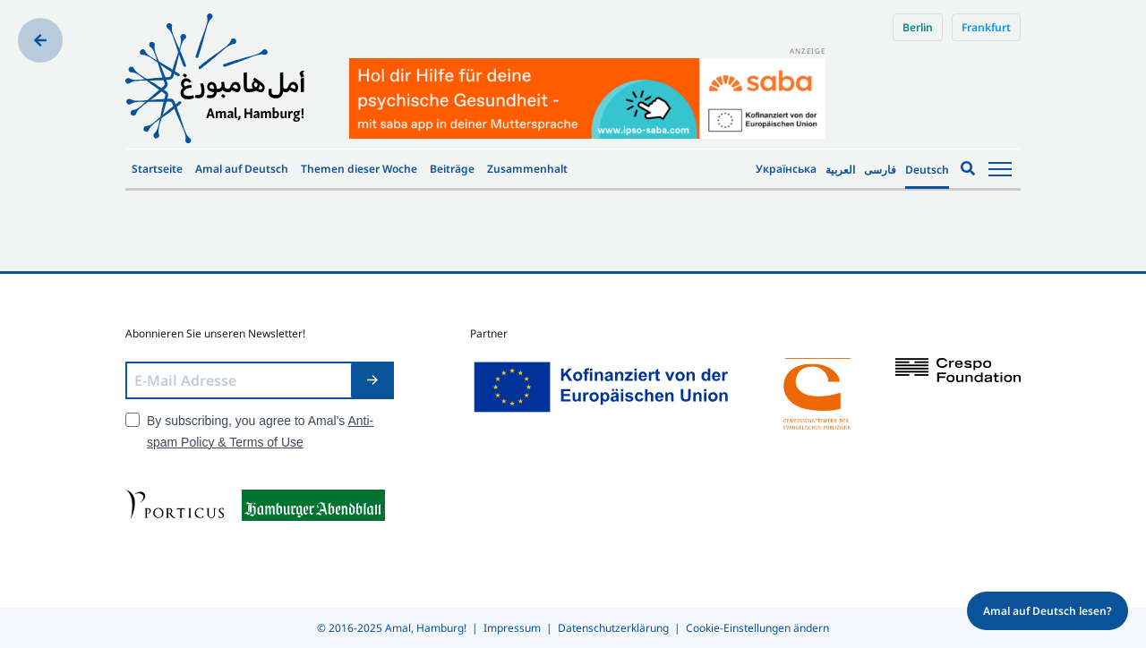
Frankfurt (986, 27)
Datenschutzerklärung (613, 627)
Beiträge (452, 168)
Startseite (157, 168)
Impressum (512, 627)
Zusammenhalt (527, 168)
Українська (786, 168)
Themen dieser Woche (359, 168)
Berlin (917, 27)
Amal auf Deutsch (241, 168)
